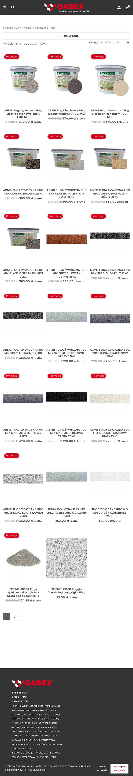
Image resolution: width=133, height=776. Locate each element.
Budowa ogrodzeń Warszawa (30, 752)
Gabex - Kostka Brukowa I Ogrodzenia (74, 11)
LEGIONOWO (18, 714)
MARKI (39, 714)
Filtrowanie (66, 35)
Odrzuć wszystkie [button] (101, 768)
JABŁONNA (50, 710)
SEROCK (16, 719)
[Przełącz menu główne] (4, 7)
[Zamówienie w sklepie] (109, 42)
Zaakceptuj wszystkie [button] (119, 768)
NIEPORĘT (55, 714)
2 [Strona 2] (14, 616)
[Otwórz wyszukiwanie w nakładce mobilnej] (12, 7)
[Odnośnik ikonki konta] (119, 7)
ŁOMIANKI (30, 714)
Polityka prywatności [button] (34, 770)
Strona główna (12, 27)
